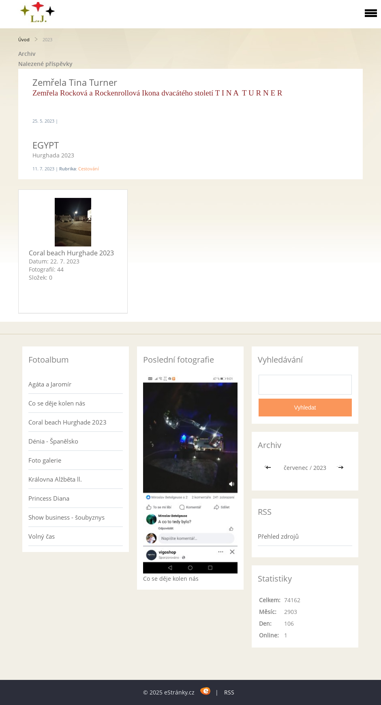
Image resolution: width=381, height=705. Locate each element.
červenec (296, 467)
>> (341, 467)
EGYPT (45, 145)
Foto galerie (44, 460)
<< (269, 467)
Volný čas (41, 536)
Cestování (88, 169)
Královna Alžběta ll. (55, 479)
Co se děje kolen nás (56, 403)
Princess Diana (48, 498)
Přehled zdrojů (278, 536)
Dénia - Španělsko (53, 441)
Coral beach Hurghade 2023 (71, 252)
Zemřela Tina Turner (74, 82)
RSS (229, 692)
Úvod (24, 39)
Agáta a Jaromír (49, 384)
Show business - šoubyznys (66, 517)
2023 (319, 467)
